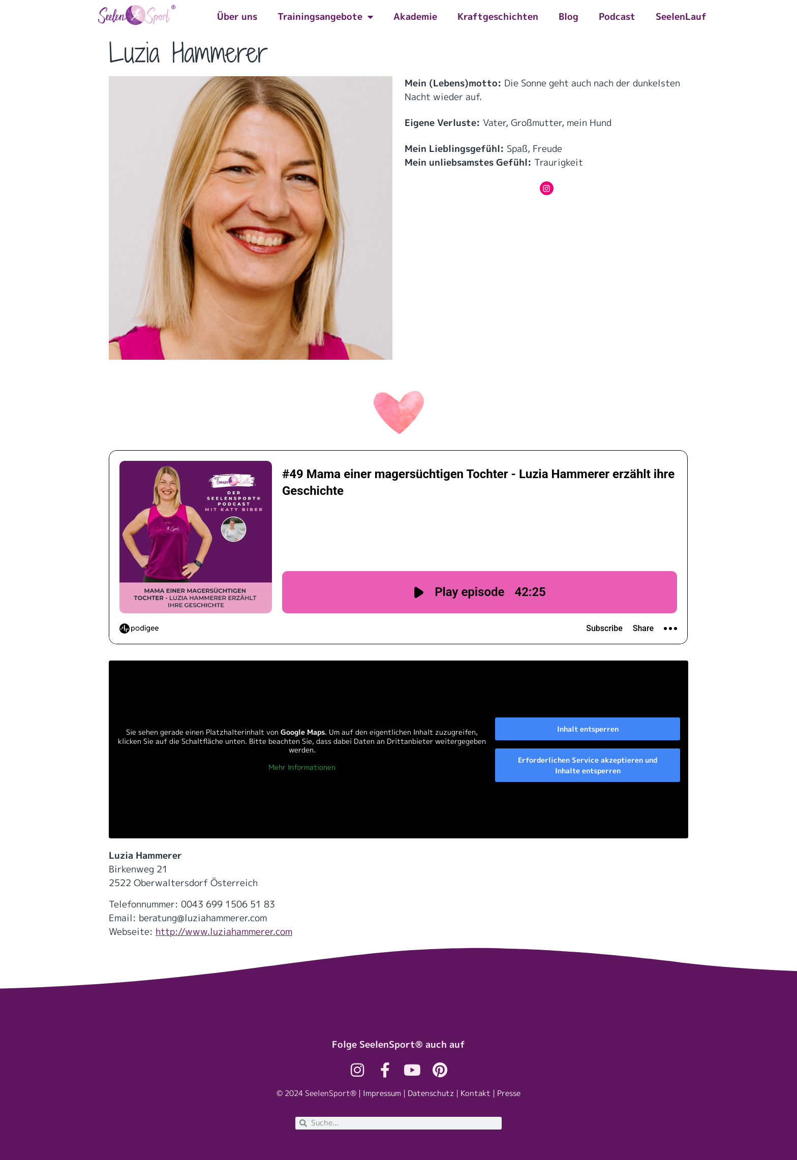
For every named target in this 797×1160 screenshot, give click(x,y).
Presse (508, 1093)
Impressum (382, 1093)
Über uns (237, 16)
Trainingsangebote (325, 16)
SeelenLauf (681, 16)
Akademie (415, 16)
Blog (568, 16)
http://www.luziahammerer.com (224, 931)
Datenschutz (431, 1093)
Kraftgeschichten (497, 16)
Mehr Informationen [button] (301, 767)
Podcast (617, 16)
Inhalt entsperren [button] (588, 729)
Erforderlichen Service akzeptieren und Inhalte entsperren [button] (587, 765)
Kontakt (476, 1093)
